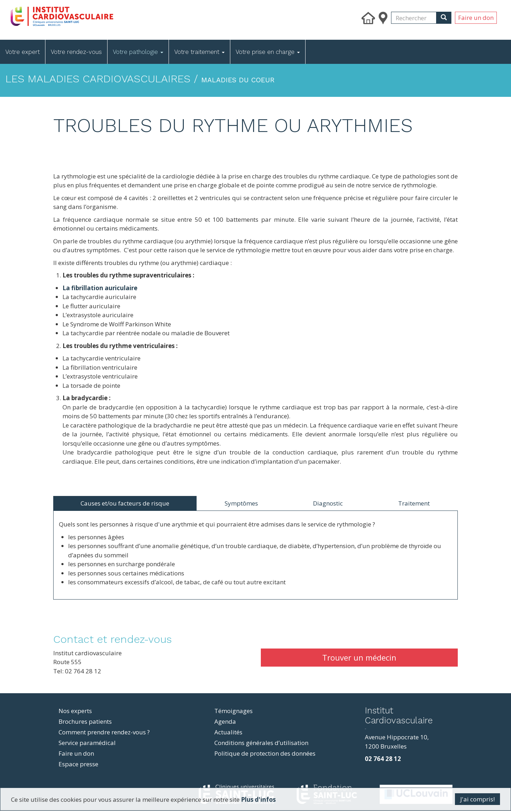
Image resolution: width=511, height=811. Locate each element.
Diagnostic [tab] (328, 503)
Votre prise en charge (268, 51)
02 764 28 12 (383, 759)
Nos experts (75, 711)
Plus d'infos (258, 799)
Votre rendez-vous (76, 51)
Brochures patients (85, 721)
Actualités (228, 732)
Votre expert (22, 51)
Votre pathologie (138, 51)
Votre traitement (199, 51)
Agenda (225, 721)
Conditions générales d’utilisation (261, 743)
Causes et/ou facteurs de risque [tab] (125, 503)
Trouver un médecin (359, 657)
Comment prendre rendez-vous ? (104, 732)
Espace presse (78, 764)
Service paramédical (87, 743)
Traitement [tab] (414, 503)
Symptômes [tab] (241, 503)
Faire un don (476, 17)
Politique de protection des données (264, 753)
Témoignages (233, 711)
